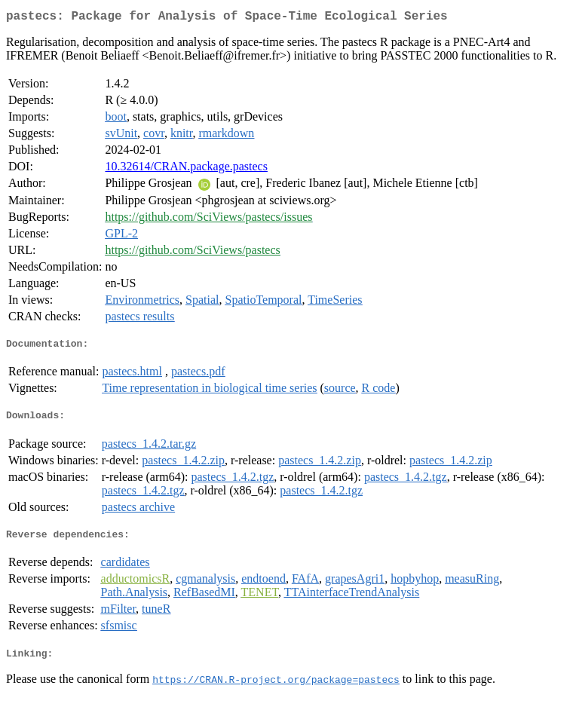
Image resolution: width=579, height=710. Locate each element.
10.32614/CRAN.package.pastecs (186, 169)
